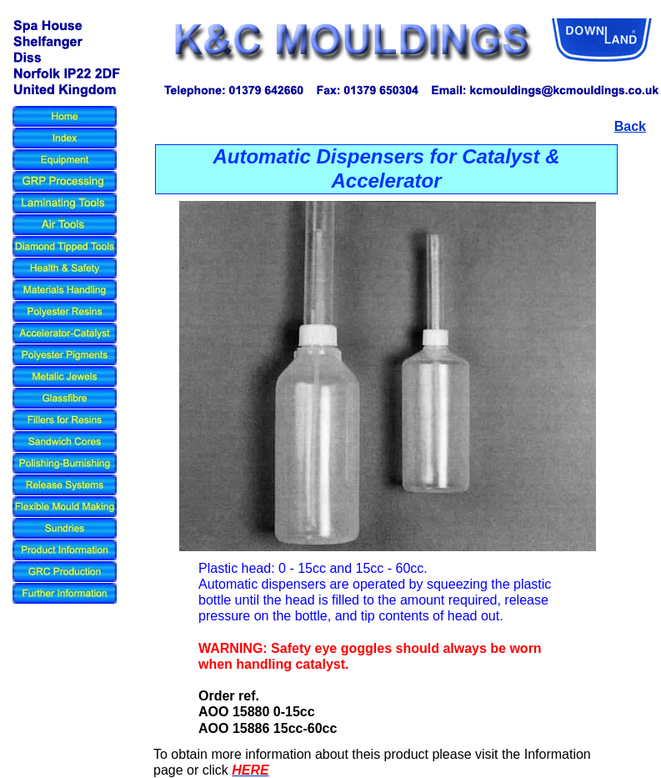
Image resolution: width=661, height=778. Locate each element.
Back (630, 126)
